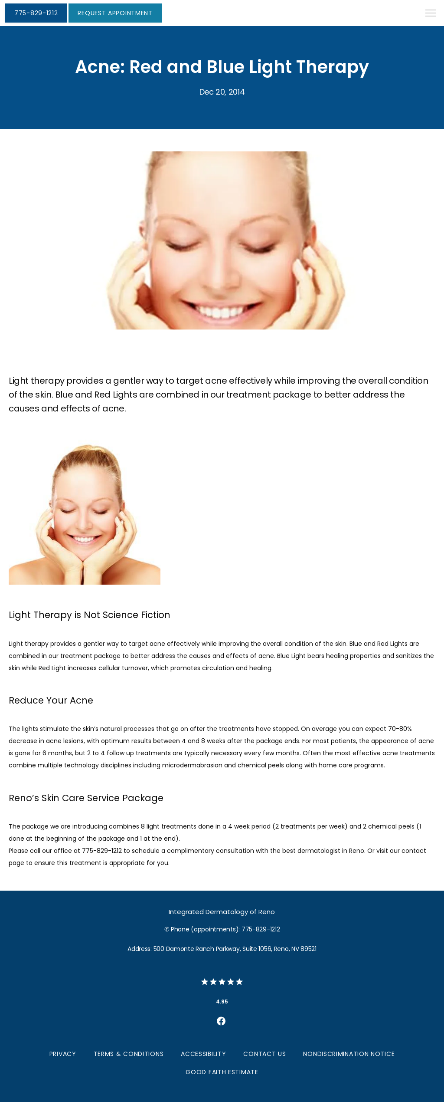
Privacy (62, 1053)
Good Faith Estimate (222, 1072)
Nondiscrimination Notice (349, 1053)
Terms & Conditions (129, 1053)
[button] (431, 14)
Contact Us (264, 1053)
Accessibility (203, 1053)
